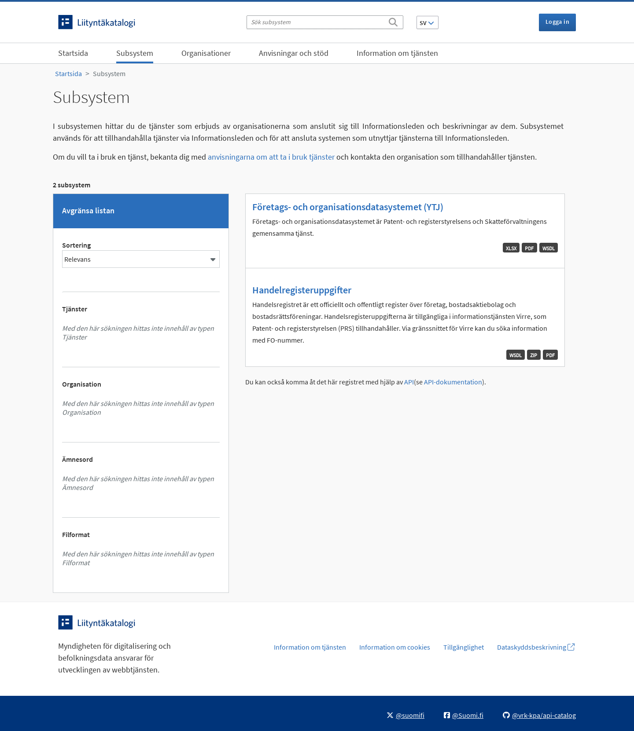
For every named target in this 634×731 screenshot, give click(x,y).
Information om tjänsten (397, 53)
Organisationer (206, 53)
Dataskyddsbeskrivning (536, 647)
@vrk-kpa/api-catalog (539, 715)
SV (427, 23)
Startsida (73, 53)
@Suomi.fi (463, 715)
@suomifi (405, 715)
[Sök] (393, 20)
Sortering (76, 245)
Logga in (557, 22)
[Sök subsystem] (325, 22)
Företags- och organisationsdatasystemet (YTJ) (347, 207)
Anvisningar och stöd (293, 53)
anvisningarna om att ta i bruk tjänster (271, 157)
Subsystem (134, 53)
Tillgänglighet (463, 647)
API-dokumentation (453, 382)
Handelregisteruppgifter (301, 290)
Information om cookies (394, 647)
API (409, 382)
